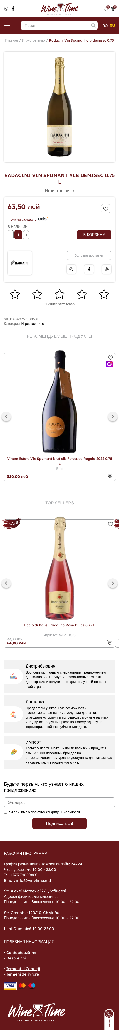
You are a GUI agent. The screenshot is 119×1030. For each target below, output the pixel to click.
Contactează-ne (21, 952)
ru (112, 25)
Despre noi (16, 958)
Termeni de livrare (22, 974)
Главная (11, 40)
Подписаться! (59, 823)
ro (105, 25)
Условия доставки (89, 255)
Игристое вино (33, 40)
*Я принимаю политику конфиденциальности (44, 812)
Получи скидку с (28, 219)
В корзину (94, 234)
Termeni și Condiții (23, 968)
